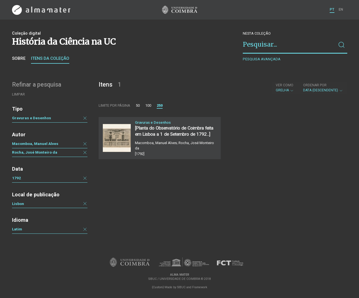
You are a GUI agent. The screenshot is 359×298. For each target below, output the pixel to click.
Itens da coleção (50, 58)
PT (332, 9)
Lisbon (18, 203)
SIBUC (181, 287)
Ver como (284, 85)
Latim (17, 229)
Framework (199, 287)
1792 (16, 178)
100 (148, 105)
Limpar (18, 94)
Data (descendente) (323, 87)
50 (138, 105)
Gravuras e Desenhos (31, 118)
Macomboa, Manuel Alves (35, 143)
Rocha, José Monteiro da (34, 152)
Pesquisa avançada (261, 59)
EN (341, 9)
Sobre (18, 58)
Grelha (285, 87)
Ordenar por (315, 85)
